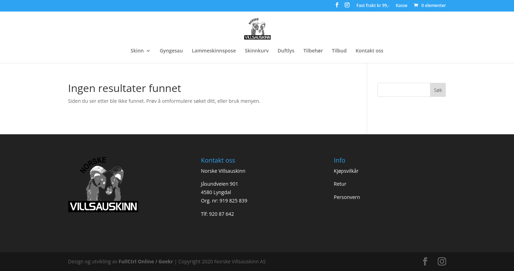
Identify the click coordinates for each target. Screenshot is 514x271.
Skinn (137, 51)
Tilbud (339, 51)
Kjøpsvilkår (346, 170)
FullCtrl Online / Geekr (146, 261)
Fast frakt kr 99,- (373, 5)
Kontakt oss (369, 51)
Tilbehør (313, 51)
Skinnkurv (257, 51)
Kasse (401, 5)
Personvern (347, 197)
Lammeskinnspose (214, 51)
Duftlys (285, 51)
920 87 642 (221, 214)
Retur (340, 183)
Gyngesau (171, 51)
